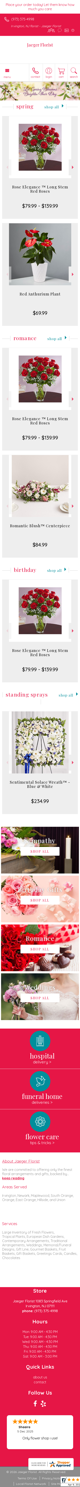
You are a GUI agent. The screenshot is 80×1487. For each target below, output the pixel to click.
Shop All (51, 106)
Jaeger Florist (40, 45)
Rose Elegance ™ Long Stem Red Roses (40, 189)
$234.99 (40, 801)
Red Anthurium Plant (40, 294)
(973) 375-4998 (22, 19)
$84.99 (40, 544)
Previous (6, 167)
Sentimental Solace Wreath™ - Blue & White (40, 784)
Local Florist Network (31, 1484)
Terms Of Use (27, 1478)
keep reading (13, 1178)
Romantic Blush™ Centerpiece (40, 525)
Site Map (57, 1484)
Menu (7, 77)
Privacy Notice (52, 1478)
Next (73, 167)
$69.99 (40, 313)
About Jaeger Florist (21, 1161)
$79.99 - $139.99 (40, 206)
